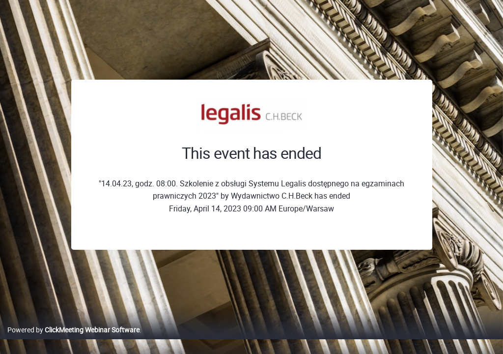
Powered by (73, 340)
